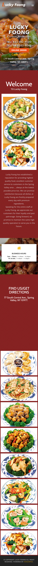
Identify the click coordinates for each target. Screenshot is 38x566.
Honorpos (28, 562)
